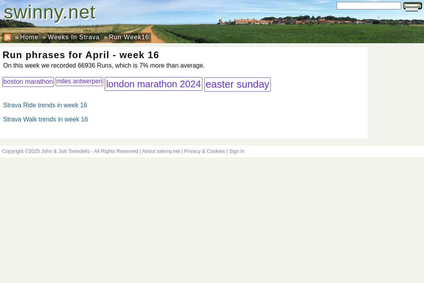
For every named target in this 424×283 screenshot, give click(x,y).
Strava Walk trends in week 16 (45, 119)
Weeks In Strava (74, 37)
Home (29, 37)
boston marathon (28, 81)
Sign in (236, 151)
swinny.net (50, 12)
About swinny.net (161, 151)
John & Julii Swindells (65, 151)
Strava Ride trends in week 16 (45, 105)
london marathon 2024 (153, 84)
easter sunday (237, 84)
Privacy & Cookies (204, 151)
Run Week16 (129, 37)
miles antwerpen (79, 81)
